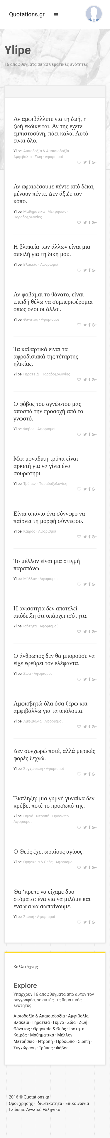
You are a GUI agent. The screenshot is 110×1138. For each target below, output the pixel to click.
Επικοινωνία (77, 1103)
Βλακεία (30, 264)
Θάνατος (30, 319)
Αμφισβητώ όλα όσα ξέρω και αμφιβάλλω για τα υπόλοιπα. (50, 707)
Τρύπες (29, 483)
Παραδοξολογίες (27, 217)
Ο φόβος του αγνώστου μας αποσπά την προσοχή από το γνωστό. (48, 411)
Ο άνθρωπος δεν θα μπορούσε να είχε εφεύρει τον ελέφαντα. (54, 659)
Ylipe (17, 151)
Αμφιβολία (22, 157)
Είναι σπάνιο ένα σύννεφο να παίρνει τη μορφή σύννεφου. (49, 517)
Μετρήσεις (57, 211)
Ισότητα (30, 626)
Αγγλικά (33, 1109)
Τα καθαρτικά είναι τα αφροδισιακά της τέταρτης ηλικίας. (45, 356)
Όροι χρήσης (21, 1103)
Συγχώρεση (33, 768)
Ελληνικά (51, 1109)
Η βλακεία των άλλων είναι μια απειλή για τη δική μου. (51, 250)
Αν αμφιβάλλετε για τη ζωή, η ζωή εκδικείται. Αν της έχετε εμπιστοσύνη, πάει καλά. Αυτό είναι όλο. (50, 129)
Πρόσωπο (60, 816)
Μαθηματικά (34, 211)
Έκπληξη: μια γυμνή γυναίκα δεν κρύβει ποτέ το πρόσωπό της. (53, 802)
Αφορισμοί (54, 157)
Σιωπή (28, 916)
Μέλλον (30, 578)
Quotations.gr (27, 14)
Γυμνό (28, 816)
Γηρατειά (31, 374)
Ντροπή (42, 816)
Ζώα (27, 673)
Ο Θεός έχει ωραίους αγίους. (48, 851)
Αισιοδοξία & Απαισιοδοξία (46, 151)
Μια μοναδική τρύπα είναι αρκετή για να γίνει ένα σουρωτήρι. (45, 465)
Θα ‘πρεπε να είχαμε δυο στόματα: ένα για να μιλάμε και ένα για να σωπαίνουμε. (51, 898)
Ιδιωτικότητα (49, 1103)
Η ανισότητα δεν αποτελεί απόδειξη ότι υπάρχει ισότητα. (50, 612)
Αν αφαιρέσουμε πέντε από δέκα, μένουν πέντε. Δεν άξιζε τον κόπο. (53, 193)
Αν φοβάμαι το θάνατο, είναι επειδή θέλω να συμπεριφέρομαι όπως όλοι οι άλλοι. (53, 301)
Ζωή (38, 157)
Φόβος (29, 429)
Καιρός (29, 531)
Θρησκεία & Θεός (38, 862)
